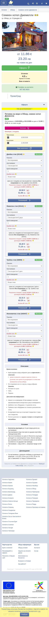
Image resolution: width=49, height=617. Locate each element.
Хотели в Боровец (8, 489)
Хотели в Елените (8, 498)
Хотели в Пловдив (32, 495)
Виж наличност (24, 148)
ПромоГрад (15, 96)
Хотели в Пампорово (32, 492)
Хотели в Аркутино (8, 479)
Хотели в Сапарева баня (10, 513)
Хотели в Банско (7, 485)
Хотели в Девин (7, 495)
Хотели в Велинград (8, 492)
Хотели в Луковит (31, 479)
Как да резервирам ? (24, 109)
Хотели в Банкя (7, 482)
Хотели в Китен (7, 504)
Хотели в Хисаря (7, 528)
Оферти (24, 68)
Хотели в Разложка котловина (35, 507)
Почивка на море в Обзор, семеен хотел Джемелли (23, 115)
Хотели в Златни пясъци (10, 501)
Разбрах (24, 614)
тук (39, 611)
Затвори (24, 128)
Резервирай (24, 200)
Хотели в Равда (31, 504)
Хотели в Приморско (32, 501)
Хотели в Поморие (32, 498)
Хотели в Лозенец (8, 507)
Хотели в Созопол (8, 524)
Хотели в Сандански (8, 510)
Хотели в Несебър (32, 485)
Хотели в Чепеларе (8, 531)
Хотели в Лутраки (31, 482)
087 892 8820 (24, 89)
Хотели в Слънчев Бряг (9, 521)
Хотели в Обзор (31, 489)
